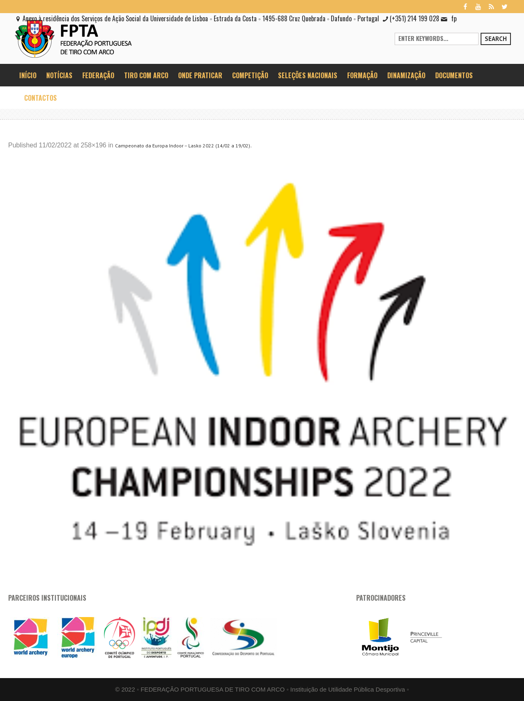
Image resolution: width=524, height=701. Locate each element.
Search (496, 39)
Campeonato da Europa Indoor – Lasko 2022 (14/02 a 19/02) (182, 145)
